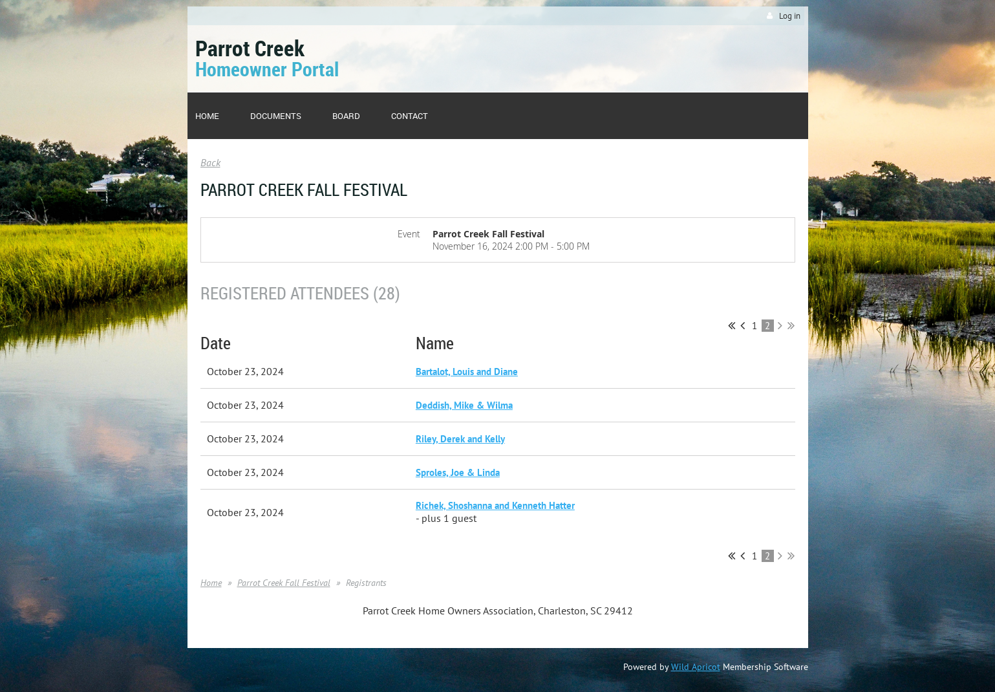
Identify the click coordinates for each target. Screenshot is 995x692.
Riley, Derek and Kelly (460, 439)
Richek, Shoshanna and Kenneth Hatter (495, 505)
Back (210, 162)
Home (211, 583)
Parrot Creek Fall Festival (283, 583)
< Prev (742, 325)
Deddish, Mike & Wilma (464, 405)
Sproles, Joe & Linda (458, 472)
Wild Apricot (695, 667)
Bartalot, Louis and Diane (467, 371)
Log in (789, 15)
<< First (731, 325)
